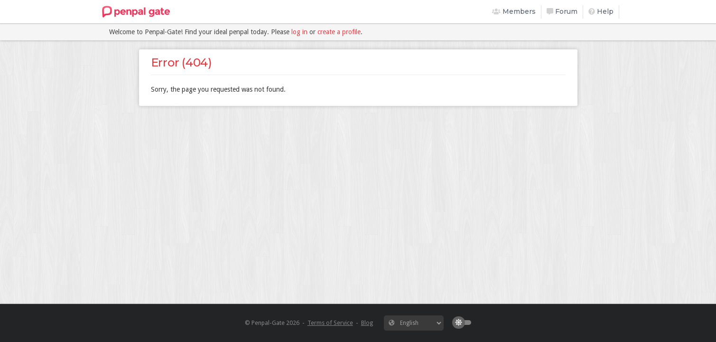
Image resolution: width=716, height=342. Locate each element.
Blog (367, 322)
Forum (562, 11)
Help (601, 11)
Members (514, 11)
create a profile (339, 32)
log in (299, 32)
